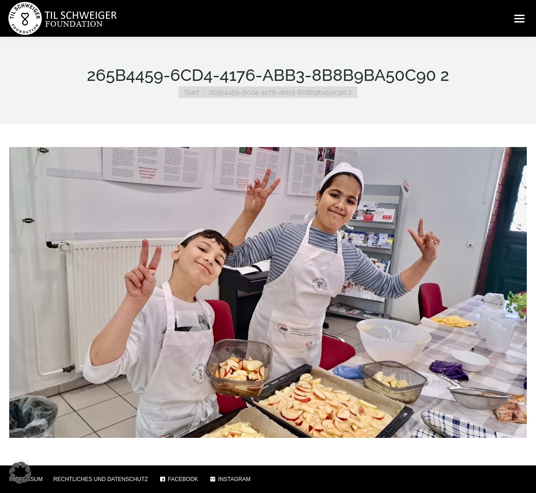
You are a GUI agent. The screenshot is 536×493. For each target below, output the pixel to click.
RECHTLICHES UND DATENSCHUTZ (100, 479)
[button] (20, 473)
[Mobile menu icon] (519, 18)
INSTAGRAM (230, 479)
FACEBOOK (178, 479)
